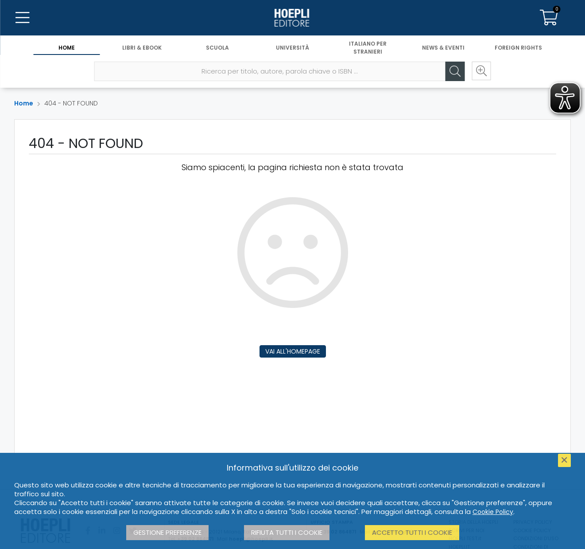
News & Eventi (443, 47)
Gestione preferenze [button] (167, 532)
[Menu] (22, 18)
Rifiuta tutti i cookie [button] (286, 532)
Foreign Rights (518, 47)
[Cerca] (454, 71)
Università (292, 47)
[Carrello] (549, 18)
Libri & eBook (142, 47)
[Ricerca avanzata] (481, 71)
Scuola (217, 47)
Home (66, 47)
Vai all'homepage (292, 351)
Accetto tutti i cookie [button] (412, 532)
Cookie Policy (493, 511)
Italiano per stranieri (368, 47)
